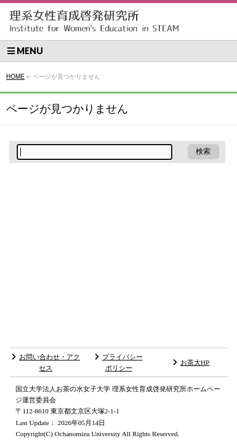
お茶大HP (191, 362)
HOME (15, 76)
